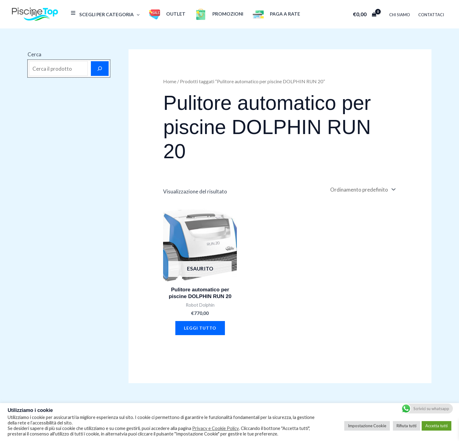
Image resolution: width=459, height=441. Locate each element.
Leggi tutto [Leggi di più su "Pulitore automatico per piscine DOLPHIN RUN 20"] (200, 328)
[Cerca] (100, 68)
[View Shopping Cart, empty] (365, 14)
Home (169, 81)
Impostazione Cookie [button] (367, 425)
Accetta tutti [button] (436, 425)
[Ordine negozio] (362, 189)
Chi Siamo (400, 14)
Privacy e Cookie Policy (215, 428)
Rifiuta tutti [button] (406, 425)
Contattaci (431, 14)
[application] (136, 14)
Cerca (34, 54)
